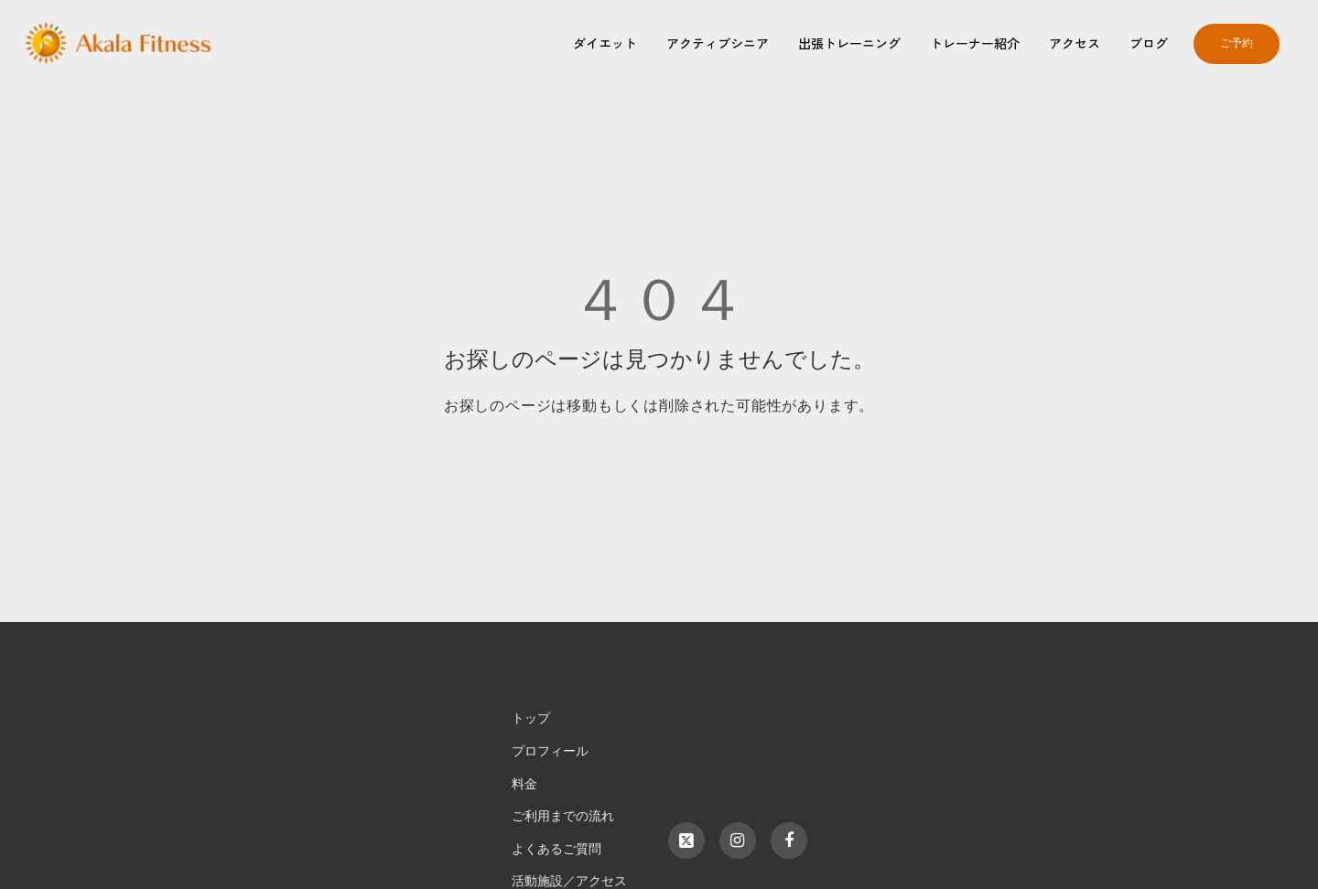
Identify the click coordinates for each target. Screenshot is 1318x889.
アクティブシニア (717, 43)
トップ (531, 718)
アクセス (1074, 43)
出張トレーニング (849, 43)
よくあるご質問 (556, 849)
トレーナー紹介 (975, 43)
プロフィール (550, 751)
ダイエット (605, 43)
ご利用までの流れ (563, 816)
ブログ (1148, 43)
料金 (524, 784)
